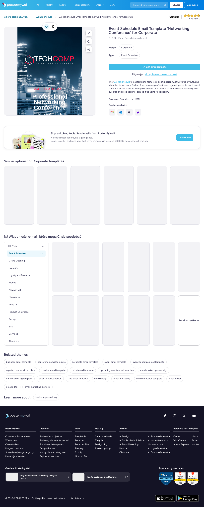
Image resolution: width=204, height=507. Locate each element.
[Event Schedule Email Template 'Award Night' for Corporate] (113, 320)
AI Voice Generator (158, 440)
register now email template (20, 370)
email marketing (122, 378)
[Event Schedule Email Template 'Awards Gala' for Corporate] (119, 195)
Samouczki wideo (104, 436)
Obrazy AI (124, 452)
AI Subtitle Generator (159, 436)
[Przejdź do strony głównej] (13, 5)
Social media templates (52, 444)
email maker (175, 378)
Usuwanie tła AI (156, 444)
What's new (11, 440)
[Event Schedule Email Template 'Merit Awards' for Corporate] (164, 267)
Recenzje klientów (15, 456)
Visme (195, 436)
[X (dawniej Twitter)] (184, 415)
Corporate (126, 47)
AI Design (124, 436)
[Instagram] (174, 415)
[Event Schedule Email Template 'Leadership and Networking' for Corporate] (85, 195)
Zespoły (79, 448)
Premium (79, 440)
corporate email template (85, 362)
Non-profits (81, 456)
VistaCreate (179, 440)
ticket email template (83, 370)
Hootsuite (197, 444)
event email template (115, 362)
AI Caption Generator (159, 452)
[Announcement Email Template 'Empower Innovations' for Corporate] (164, 320)
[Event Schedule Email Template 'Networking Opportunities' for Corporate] (19, 195)
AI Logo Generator (157, 448)
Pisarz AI (123, 448)
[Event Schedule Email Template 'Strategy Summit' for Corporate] (52, 195)
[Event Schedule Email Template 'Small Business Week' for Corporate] (113, 267)
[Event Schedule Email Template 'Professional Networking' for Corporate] (185, 195)
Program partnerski (15, 448)
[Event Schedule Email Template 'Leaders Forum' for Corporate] (63, 320)
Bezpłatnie (80, 436)
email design (100, 378)
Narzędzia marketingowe (53, 452)
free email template (78, 378)
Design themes (47, 448)
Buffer (195, 440)
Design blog (101, 444)
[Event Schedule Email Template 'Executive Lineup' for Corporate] (88, 267)
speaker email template (53, 370)
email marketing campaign (153, 370)
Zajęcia (99, 440)
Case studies (12, 444)
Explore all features (49, 456)
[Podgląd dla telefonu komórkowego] (53, 26)
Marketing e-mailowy (46, 397)
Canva (176, 436)
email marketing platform (37, 386)
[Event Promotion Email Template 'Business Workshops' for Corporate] (63, 267)
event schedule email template (148, 362)
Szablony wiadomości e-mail (54, 440)
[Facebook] (164, 415)
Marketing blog (103, 448)
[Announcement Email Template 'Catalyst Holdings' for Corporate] (139, 320)
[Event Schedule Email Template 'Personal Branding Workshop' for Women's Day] (152, 195)
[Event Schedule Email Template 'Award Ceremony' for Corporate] (139, 267)
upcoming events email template (117, 370)
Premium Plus (82, 444)
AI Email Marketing (128, 444)
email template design (50, 378)
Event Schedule (129, 55)
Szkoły (78, 452)
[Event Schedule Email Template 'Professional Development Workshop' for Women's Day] (189, 267)
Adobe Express (181, 444)
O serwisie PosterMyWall (18, 436)
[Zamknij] (189, 320)
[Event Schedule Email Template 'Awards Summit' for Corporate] (88, 320)
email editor (12, 386)
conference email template (52, 362)
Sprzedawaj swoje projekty (19, 452)
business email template (18, 362)
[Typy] (43, 246)
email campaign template (149, 378)
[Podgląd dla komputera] (46, 26)
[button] (88, 33)
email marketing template (19, 378)
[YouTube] (194, 415)
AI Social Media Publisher (132, 440)
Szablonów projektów (51, 436)
